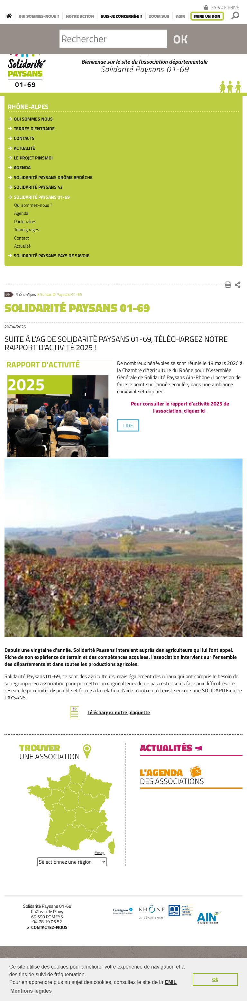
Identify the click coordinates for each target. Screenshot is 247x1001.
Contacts (24, 138)
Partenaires (25, 221)
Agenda (22, 167)
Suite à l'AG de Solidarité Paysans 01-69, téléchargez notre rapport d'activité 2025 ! (116, 343)
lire (128, 425)
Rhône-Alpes (28, 107)
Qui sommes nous (33, 118)
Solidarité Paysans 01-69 (42, 197)
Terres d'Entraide (34, 128)
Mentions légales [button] (31, 991)
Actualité (24, 148)
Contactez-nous (49, 927)
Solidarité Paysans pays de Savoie (51, 255)
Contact (21, 237)
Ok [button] (215, 979)
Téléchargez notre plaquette (118, 712)
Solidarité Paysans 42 (38, 187)
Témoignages (26, 229)
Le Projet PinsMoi (33, 157)
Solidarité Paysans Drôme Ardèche (53, 177)
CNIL (171, 982)
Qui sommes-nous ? (33, 205)
